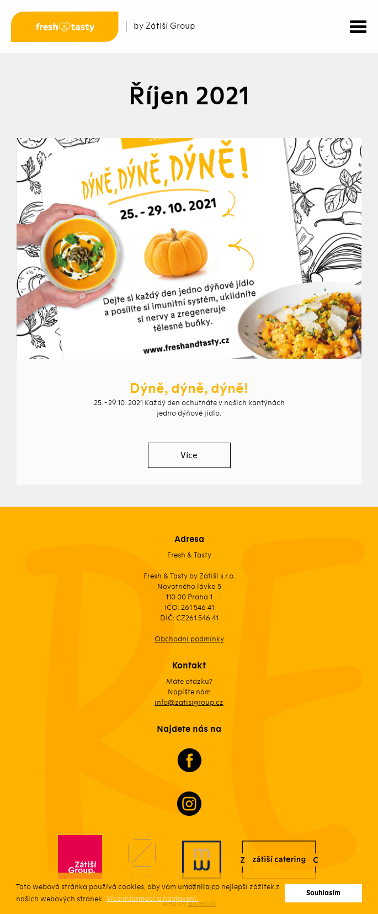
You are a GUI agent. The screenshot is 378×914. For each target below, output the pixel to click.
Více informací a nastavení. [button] (152, 898)
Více (189, 455)
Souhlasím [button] (323, 893)
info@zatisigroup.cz (189, 702)
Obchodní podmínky (189, 639)
